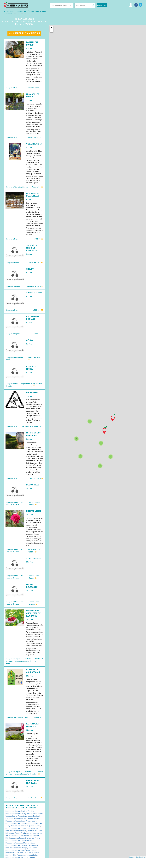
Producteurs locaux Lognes (16, 823)
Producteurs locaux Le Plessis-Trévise (20, 843)
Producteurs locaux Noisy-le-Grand (23, 851)
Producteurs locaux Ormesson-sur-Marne (22, 845)
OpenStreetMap (140, 857)
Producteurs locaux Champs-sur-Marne (24, 838)
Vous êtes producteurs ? (24, 33)
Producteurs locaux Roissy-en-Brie (19, 813)
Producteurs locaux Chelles (27, 855)
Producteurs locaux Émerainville (26, 818)
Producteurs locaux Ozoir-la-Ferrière (20, 811)
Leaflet (131, 857)
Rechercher (101, 5)
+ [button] (51, 27)
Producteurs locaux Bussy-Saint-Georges (22, 828)
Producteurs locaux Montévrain (18, 850)
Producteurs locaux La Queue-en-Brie (25, 826)
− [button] (51, 30)
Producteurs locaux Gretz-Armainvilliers (21, 821)
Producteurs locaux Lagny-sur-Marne (20, 840)
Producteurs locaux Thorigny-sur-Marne (21, 848)
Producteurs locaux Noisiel (16, 831)
